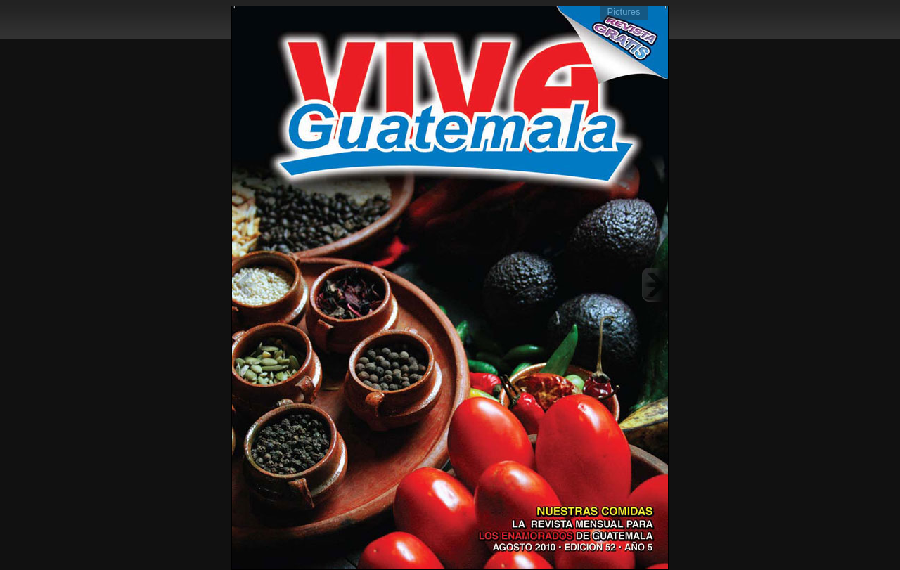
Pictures (624, 11)
